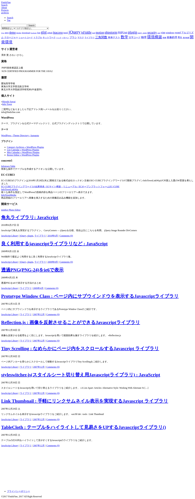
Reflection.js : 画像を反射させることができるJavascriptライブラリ (70, 322)
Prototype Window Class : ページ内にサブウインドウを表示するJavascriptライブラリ (90, 296)
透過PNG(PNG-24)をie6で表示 (32, 269)
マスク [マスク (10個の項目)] (80, 37)
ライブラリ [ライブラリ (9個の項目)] (89, 37)
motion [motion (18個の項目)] (100, 32)
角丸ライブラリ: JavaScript (29, 217)
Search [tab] (10, 17)
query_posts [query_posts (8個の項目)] (142, 33)
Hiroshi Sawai (8, 101)
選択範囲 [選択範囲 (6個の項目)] (186, 38)
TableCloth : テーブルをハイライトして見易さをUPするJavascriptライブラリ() (83, 427)
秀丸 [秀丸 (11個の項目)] (180, 37)
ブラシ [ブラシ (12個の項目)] (73, 37)
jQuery (23, 236)
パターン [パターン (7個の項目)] (65, 38)
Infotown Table (8, 166)
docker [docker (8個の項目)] (18, 33)
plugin (30, 236)
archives (5, 13)
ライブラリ (40, 236)
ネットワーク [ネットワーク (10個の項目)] (49, 37)
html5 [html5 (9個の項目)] (65, 33)
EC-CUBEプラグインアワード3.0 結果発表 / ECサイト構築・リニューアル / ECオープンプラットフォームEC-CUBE (60, 186)
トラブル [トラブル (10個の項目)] (37, 37)
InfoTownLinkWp (9, 189)
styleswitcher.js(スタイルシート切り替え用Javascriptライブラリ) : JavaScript (80, 374)
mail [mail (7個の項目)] (93, 33)
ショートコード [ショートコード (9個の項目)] (26, 37)
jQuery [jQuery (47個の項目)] (74, 32)
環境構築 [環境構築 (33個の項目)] (154, 37)
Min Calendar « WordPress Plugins (23, 152)
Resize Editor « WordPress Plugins (23, 155)
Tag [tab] (8, 20)
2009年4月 (38, 288)
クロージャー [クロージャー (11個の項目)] (11, 37)
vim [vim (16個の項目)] (163, 32)
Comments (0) (66, 236)
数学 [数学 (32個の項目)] (124, 37)
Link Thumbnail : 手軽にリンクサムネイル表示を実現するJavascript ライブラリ (84, 401)
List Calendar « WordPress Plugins (23, 150)
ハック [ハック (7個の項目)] (58, 38)
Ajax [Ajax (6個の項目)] (2, 33)
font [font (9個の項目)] (38, 33)
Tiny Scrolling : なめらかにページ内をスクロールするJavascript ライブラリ (80, 348)
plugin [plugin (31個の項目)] (132, 32)
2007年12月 (39, 314)
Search (4, 5)
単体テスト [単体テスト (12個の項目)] (114, 37)
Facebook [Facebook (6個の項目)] (33, 33)
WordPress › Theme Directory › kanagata (20, 135)
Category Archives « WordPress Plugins (25, 147)
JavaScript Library (9, 236)
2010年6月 (53, 236)
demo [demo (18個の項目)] (12, 32)
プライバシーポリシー (18, 491)
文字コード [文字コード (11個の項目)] (134, 37)
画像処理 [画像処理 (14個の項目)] (172, 37)
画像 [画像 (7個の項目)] (164, 38)
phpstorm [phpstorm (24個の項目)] (111, 32)
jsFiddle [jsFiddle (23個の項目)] (86, 32)
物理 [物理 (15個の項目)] (143, 37)
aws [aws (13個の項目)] (7, 32)
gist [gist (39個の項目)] (44, 32)
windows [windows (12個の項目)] (170, 32)
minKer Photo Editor (11, 210)
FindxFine (6, 2)
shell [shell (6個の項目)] (158, 33)
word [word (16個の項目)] (178, 32)
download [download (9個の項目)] (26, 33)
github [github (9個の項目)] (49, 33)
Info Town (7, 104)
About (4, 7)
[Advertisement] (87, 467)
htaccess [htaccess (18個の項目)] (58, 32)
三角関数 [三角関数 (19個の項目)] (101, 37)
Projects (5, 10)
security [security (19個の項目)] (152, 32)
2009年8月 (53, 262)
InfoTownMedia (8, 195)
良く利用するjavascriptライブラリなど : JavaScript (54, 243)
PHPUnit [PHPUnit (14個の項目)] (122, 32)
